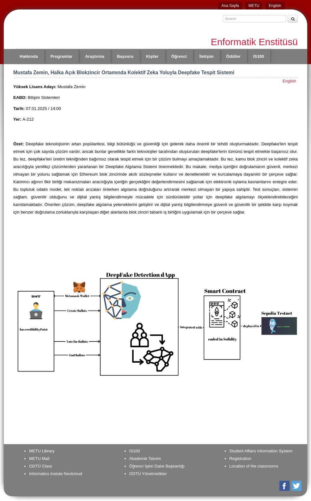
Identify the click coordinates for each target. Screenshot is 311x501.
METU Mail (39, 458)
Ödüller (233, 56)
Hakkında (29, 56)
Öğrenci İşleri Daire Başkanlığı (157, 466)
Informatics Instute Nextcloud (55, 473)
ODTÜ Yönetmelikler (148, 473)
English (275, 5)
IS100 (258, 56)
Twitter (296, 486)
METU (253, 5)
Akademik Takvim (145, 458)
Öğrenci (179, 56)
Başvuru (125, 56)
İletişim (206, 56)
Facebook (284, 486)
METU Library (41, 451)
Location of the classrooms (253, 466)
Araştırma (94, 56)
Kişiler (152, 56)
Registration (240, 458)
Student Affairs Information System (261, 451)
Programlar (61, 56)
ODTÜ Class (40, 466)
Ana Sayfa (230, 5)
